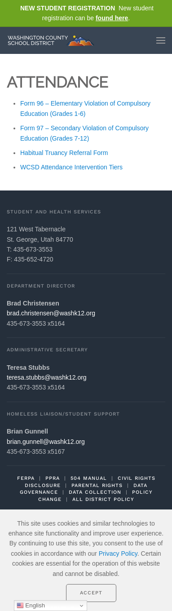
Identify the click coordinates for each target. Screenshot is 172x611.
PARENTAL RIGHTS (97, 485)
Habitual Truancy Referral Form (64, 152)
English (31, 605)
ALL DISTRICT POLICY (103, 499)
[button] (160, 40)
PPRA (52, 478)
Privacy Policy (118, 553)
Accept (91, 593)
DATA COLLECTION (95, 492)
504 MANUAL (89, 478)
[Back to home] (53, 40)
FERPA (26, 478)
